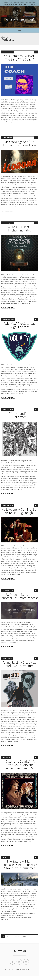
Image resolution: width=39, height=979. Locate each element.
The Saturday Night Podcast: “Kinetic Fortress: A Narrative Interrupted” (19, 864)
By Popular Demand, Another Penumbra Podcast (19, 596)
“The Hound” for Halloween (19, 415)
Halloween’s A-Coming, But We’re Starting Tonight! (19, 511)
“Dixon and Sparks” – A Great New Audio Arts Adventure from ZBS (19, 764)
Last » (24, 936)
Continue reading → (7, 126)
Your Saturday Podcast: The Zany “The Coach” (19, 57)
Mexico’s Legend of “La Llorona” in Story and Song (19, 143)
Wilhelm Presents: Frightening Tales (19, 228)
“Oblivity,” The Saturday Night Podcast (19, 325)
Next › (17, 936)
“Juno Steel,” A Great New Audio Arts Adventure (19, 664)
